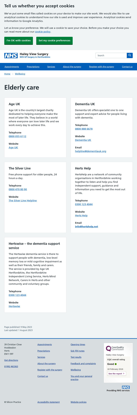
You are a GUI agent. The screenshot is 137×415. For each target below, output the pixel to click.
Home (7, 74)
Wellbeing (20, 74)
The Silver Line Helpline (23, 200)
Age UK (13, 147)
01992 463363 (11, 366)
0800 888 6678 (84, 128)
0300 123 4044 (84, 204)
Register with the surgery (101, 66)
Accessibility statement (48, 402)
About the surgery (72, 66)
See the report (115, 373)
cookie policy (42, 31)
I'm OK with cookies (19, 40)
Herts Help (81, 215)
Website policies (78, 402)
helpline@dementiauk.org (90, 151)
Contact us (127, 66)
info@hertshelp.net (86, 226)
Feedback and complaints (83, 363)
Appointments (12, 66)
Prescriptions (33, 66)
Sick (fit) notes (77, 351)
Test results (76, 357)
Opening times (78, 344)
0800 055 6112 (17, 136)
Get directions (11, 360)
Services (51, 66)
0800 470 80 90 (18, 189)
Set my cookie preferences (54, 40)
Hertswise (14, 306)
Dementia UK (83, 140)
